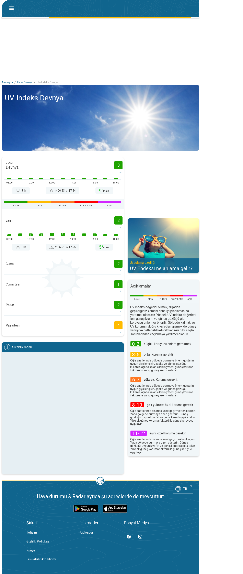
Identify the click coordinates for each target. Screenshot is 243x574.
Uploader (86, 532)
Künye (30, 550)
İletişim (31, 532)
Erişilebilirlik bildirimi (41, 559)
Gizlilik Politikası (38, 541)
